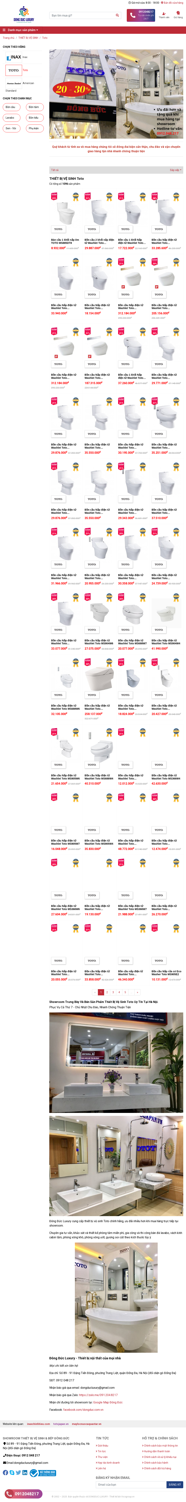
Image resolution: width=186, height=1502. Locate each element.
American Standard (20, 85)
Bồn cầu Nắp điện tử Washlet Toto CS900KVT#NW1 (164, 308)
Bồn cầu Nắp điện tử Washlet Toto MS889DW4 (164, 512)
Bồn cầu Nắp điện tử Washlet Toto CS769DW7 (97, 308)
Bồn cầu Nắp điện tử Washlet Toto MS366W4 (166, 777)
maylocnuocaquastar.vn (86, 1423)
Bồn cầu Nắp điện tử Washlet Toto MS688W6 (65, 707)
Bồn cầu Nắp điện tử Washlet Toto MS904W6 (99, 642)
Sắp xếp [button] (174, 170)
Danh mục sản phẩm (21, 30)
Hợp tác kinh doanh (108, 1462)
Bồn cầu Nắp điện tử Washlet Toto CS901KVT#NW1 (63, 377)
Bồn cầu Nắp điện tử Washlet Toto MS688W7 (132, 642)
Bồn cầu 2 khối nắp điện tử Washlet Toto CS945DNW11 (99, 243)
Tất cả (55, 170)
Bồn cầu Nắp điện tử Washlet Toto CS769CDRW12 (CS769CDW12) (63, 645)
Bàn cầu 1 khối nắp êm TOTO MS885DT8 (65, 241)
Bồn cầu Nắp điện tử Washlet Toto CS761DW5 (97, 974)
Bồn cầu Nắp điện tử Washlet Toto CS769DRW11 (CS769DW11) (63, 580)
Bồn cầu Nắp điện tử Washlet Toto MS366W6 (65, 908)
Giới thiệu (102, 1445)
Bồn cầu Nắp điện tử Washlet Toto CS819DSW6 (164, 909)
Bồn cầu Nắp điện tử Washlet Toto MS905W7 (65, 842)
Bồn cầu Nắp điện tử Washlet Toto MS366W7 (132, 908)
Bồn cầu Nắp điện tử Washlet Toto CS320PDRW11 (63, 447)
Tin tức (101, 1451)
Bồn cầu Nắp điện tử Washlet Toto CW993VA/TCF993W (97, 708)
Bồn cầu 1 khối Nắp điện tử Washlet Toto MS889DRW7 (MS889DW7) (130, 244)
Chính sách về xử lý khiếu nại (159, 1457)
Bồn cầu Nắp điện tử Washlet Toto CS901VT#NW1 (130, 308)
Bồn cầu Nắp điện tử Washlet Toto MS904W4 (166, 642)
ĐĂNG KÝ (175, 1484)
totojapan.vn (61, 1423)
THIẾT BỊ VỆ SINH (28, 37)
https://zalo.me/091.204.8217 (98, 1395)
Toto (44, 37)
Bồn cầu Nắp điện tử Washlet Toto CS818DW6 (63, 974)
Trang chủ (8, 37)
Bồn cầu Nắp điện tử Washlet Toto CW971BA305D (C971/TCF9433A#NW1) (132, 845)
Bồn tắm (34, 107)
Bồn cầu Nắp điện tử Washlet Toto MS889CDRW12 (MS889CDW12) (164, 244)
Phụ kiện (34, 128)
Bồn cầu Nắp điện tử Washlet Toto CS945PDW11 (130, 447)
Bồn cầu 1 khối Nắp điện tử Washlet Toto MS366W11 (130, 377)
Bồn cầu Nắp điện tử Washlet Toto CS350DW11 (97, 512)
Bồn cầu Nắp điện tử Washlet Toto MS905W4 (99, 842)
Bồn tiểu (33, 117)
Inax (16, 57)
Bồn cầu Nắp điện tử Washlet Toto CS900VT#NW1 (97, 377)
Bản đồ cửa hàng (172, 2)
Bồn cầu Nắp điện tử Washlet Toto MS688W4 (99, 777)
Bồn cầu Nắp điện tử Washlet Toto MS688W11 (164, 447)
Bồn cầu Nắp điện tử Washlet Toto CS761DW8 (130, 708)
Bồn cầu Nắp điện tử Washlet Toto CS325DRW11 (63, 512)
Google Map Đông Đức (108, 1402)
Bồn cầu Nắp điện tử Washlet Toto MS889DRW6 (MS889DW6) (164, 580)
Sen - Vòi (11, 128)
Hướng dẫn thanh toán (156, 1451)
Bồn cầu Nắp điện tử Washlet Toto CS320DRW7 (164, 843)
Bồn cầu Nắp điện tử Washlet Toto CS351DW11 (97, 447)
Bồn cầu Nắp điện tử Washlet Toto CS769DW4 (63, 308)
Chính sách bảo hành (155, 1462)
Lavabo (10, 117)
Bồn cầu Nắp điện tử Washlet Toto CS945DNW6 (164, 708)
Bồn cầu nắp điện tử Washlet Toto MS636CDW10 (130, 974)
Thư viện (102, 1457)
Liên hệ (101, 1468)
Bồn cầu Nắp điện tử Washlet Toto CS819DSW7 (97, 909)
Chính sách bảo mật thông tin (160, 1445)
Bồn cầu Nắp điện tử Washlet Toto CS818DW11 (130, 512)
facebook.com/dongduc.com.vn (83, 1409)
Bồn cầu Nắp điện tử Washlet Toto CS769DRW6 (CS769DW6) (97, 580)
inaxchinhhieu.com (38, 1423)
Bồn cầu (10, 107)
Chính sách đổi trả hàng (156, 1468)
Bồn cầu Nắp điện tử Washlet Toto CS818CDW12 (130, 578)
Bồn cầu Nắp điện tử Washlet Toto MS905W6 (65, 777)
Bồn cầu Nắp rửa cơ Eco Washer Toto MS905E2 (166, 973)
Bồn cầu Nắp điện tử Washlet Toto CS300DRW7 (130, 778)
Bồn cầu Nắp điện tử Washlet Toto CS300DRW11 (164, 377)
